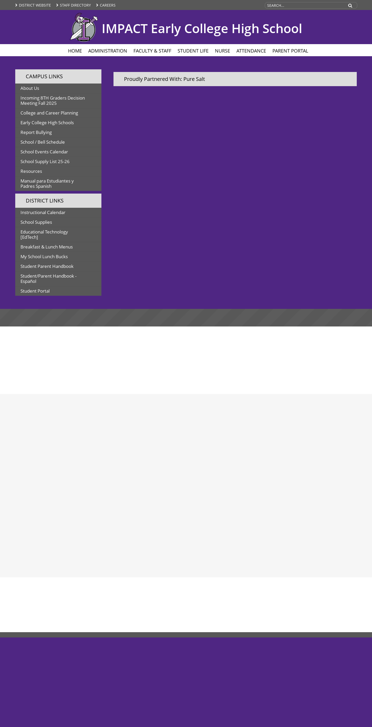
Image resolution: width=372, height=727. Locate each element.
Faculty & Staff (152, 51)
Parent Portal (290, 51)
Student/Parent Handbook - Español (48, 278)
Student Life (193, 51)
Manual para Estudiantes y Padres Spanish (47, 183)
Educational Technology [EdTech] (44, 234)
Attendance (251, 51)
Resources (31, 171)
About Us (29, 88)
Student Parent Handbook (47, 266)
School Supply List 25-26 (45, 161)
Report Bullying (36, 132)
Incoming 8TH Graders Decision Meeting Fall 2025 (52, 100)
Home (75, 51)
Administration (107, 51)
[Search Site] (304, 5)
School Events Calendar (44, 152)
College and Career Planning (49, 113)
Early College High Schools (47, 123)
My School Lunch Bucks (44, 256)
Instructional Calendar (42, 212)
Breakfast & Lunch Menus (46, 247)
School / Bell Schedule (42, 142)
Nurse (222, 51)
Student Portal (35, 291)
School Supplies (36, 222)
